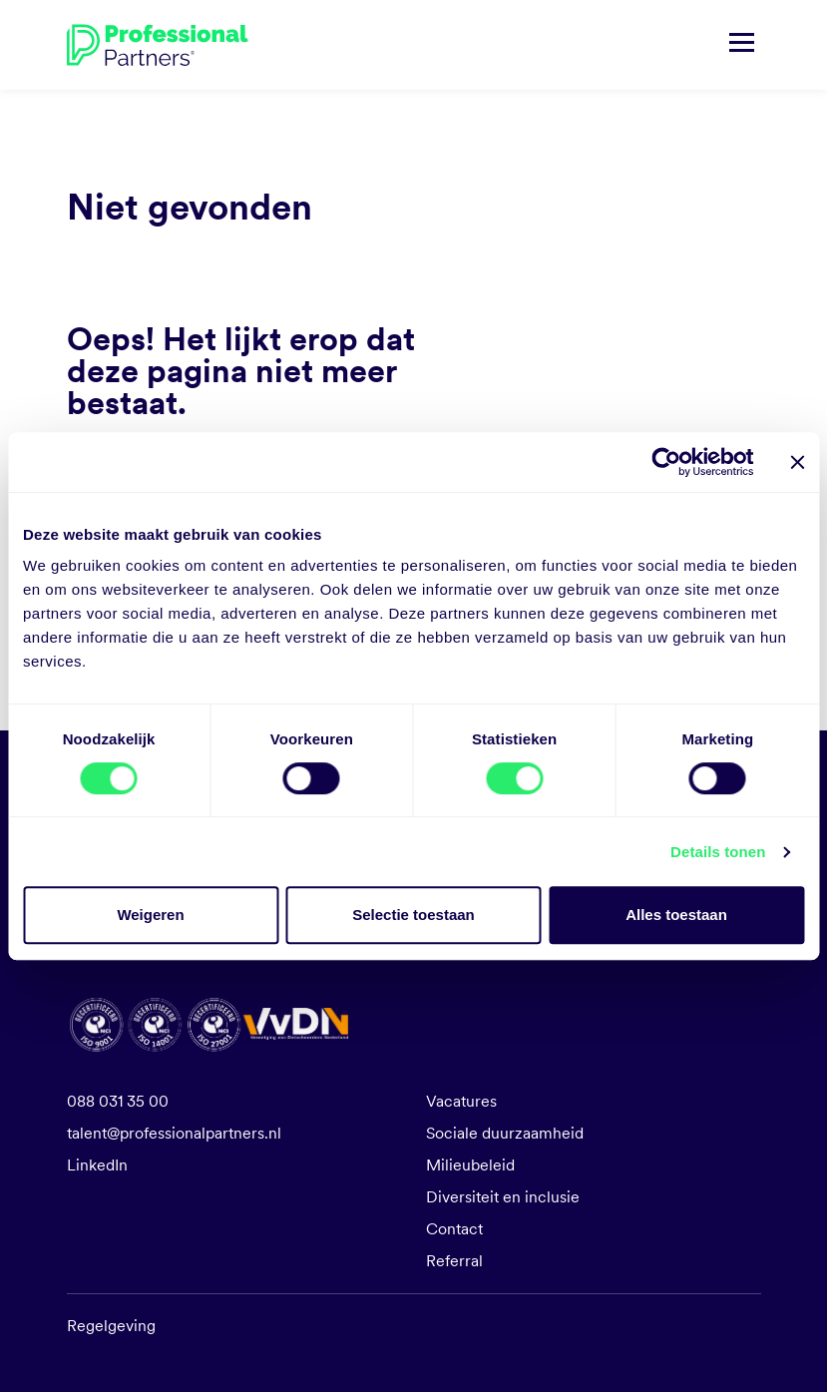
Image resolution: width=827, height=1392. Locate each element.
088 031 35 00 (118, 1101)
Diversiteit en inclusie (503, 1196)
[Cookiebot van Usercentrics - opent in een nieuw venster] (666, 462)
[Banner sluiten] (797, 462)
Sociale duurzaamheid (505, 1133)
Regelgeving (111, 1325)
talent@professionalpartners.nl (174, 1133)
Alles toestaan (676, 914)
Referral (454, 1260)
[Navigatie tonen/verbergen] (741, 45)
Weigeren (150, 914)
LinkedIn (97, 1165)
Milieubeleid (470, 1165)
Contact (454, 1228)
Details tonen (717, 851)
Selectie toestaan (413, 914)
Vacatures (461, 1101)
